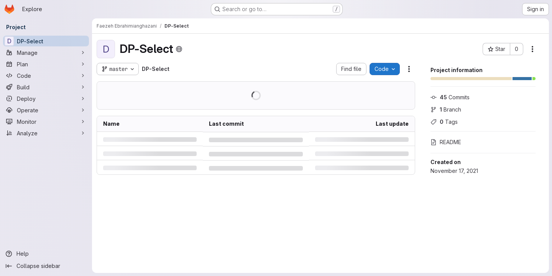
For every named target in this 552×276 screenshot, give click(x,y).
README (445, 142)
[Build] (46, 87)
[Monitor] (46, 121)
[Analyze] (46, 133)
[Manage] (46, 52)
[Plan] (46, 64)
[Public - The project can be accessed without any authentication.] (179, 49)
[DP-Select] (46, 41)
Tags (444, 121)
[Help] (46, 253)
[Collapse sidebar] (46, 266)
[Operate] (46, 110)
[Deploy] (46, 98)
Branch (445, 109)
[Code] (46, 75)
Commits (450, 97)
